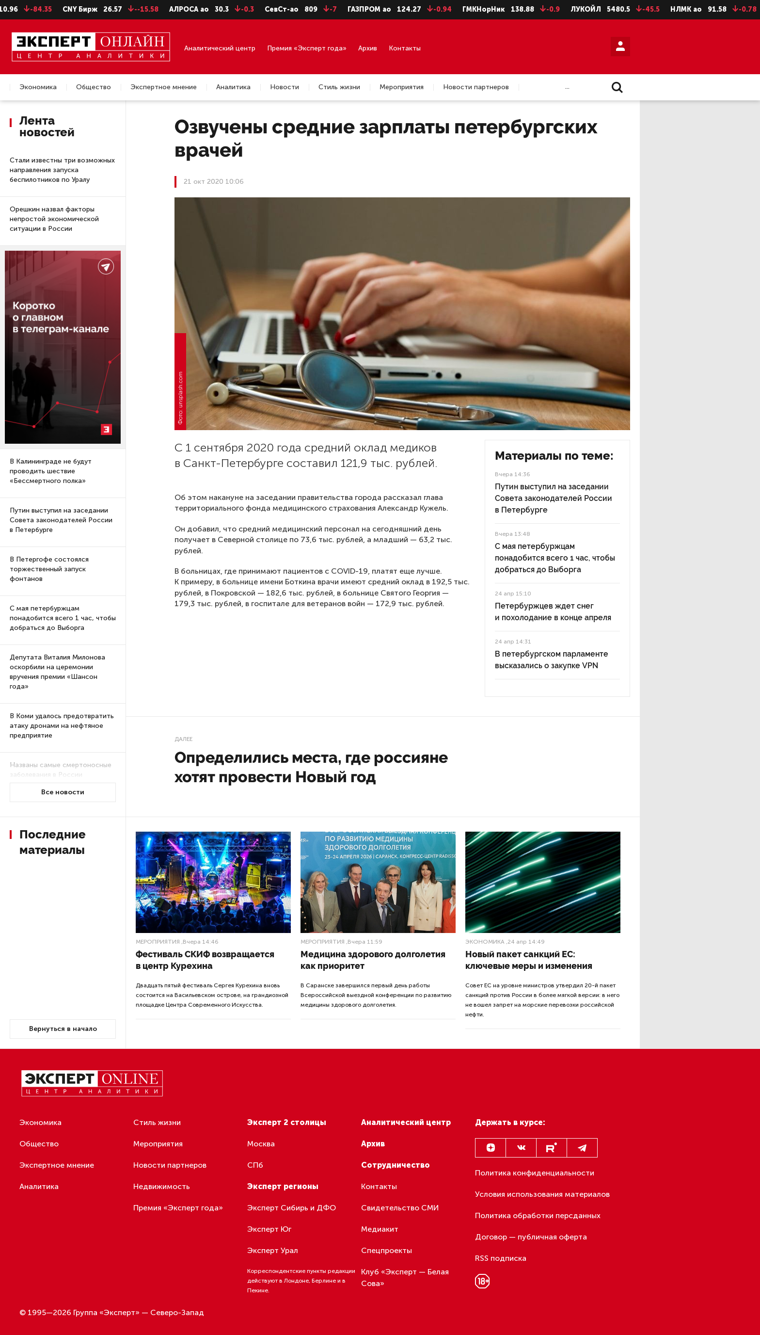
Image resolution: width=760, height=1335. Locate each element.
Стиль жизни (339, 87)
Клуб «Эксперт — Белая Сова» (405, 1277)
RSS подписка (500, 1258)
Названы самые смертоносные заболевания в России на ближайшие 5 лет (60, 774)
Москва (261, 1143)
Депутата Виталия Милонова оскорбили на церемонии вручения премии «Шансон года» (57, 672)
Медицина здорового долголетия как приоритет (373, 960)
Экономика (38, 87)
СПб (255, 1165)
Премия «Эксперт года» (307, 48)
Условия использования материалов (542, 1194)
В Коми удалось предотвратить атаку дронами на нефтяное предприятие (62, 726)
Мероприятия (402, 87)
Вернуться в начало (63, 1029)
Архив (367, 48)
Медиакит (379, 1229)
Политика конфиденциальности (534, 1172)
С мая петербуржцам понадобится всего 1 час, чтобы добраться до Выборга (63, 618)
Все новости (62, 792)
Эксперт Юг (269, 1229)
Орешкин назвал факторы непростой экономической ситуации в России (54, 219)
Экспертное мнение (163, 87)
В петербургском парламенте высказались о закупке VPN (551, 659)
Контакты (405, 48)
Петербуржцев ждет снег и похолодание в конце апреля (553, 611)
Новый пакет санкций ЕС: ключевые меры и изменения (528, 960)
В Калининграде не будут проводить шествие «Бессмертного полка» (51, 471)
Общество (93, 87)
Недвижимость (161, 1186)
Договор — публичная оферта (531, 1236)
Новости (284, 87)
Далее (183, 739)
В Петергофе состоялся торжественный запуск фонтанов (49, 569)
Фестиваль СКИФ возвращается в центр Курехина (205, 960)
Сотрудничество (395, 1165)
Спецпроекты (386, 1250)
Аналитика (233, 87)
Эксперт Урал (272, 1250)
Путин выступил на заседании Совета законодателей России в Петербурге (61, 520)
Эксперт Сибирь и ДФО (291, 1207)
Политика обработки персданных (538, 1215)
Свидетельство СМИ (400, 1207)
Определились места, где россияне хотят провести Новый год (311, 767)
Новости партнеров (476, 87)
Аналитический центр (219, 48)
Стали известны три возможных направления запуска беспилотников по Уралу (62, 170)
